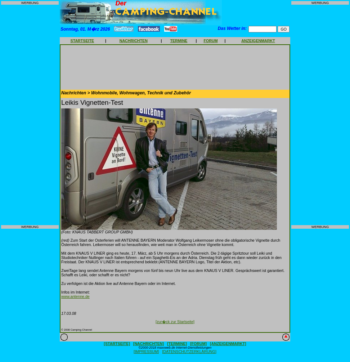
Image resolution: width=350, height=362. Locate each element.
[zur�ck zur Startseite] (175, 321)
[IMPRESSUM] (146, 351)
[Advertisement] (30, 115)
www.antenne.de (75, 296)
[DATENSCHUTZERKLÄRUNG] (189, 351)
